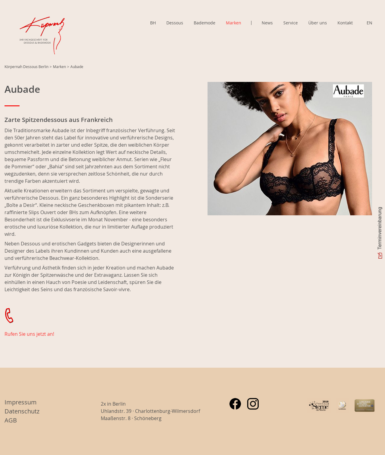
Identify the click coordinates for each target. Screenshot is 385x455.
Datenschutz (22, 411)
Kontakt (345, 23)
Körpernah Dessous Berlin (26, 66)
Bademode (204, 23)
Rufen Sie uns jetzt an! (29, 334)
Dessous (174, 23)
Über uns (317, 23)
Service (290, 23)
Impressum (21, 402)
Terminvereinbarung (380, 228)
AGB (11, 420)
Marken (233, 23)
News (267, 23)
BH (153, 23)
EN (369, 23)
